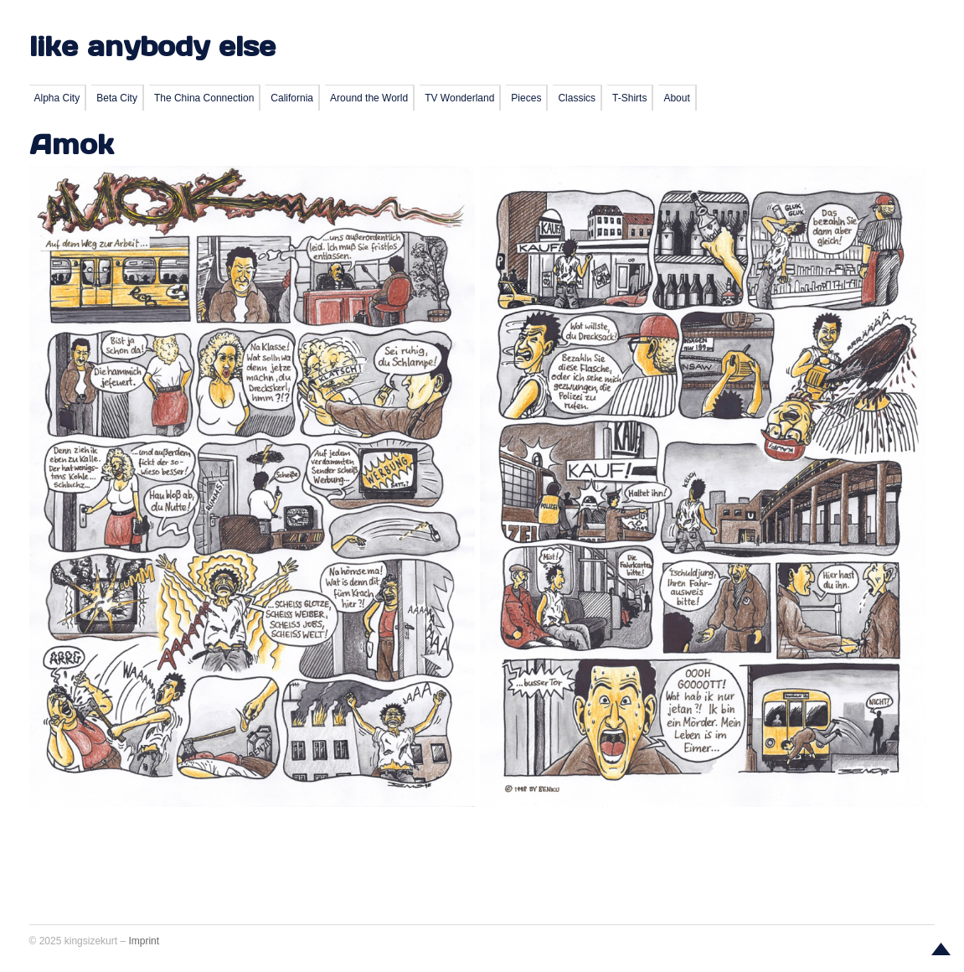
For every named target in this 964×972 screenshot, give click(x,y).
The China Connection (204, 98)
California (292, 98)
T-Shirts (629, 98)
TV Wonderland (459, 98)
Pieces (526, 98)
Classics (576, 98)
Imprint (143, 941)
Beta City (116, 98)
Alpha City (57, 98)
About (676, 98)
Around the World (369, 98)
